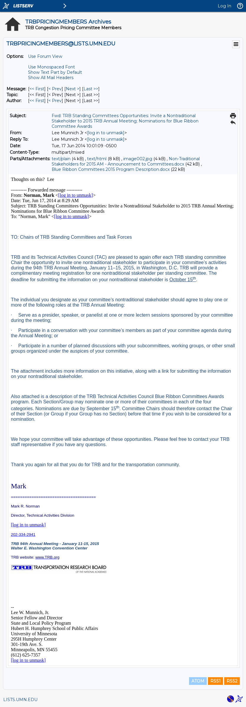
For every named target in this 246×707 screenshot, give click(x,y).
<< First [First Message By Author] (36, 100)
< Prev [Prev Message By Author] (55, 100)
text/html (96, 158)
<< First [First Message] (36, 88)
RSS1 (215, 681)
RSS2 (232, 681)
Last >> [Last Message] (90, 88)
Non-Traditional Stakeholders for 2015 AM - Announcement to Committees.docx (126, 161)
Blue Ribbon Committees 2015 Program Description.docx (111, 169)
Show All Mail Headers (50, 77)
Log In (224, 6)
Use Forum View (45, 56)
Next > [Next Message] (72, 88)
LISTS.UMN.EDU (20, 699)
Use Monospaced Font (51, 67)
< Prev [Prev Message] (55, 88)
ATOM (197, 681)
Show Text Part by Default (55, 72)
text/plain (61, 158)
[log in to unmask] (105, 132)
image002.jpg (137, 158)
